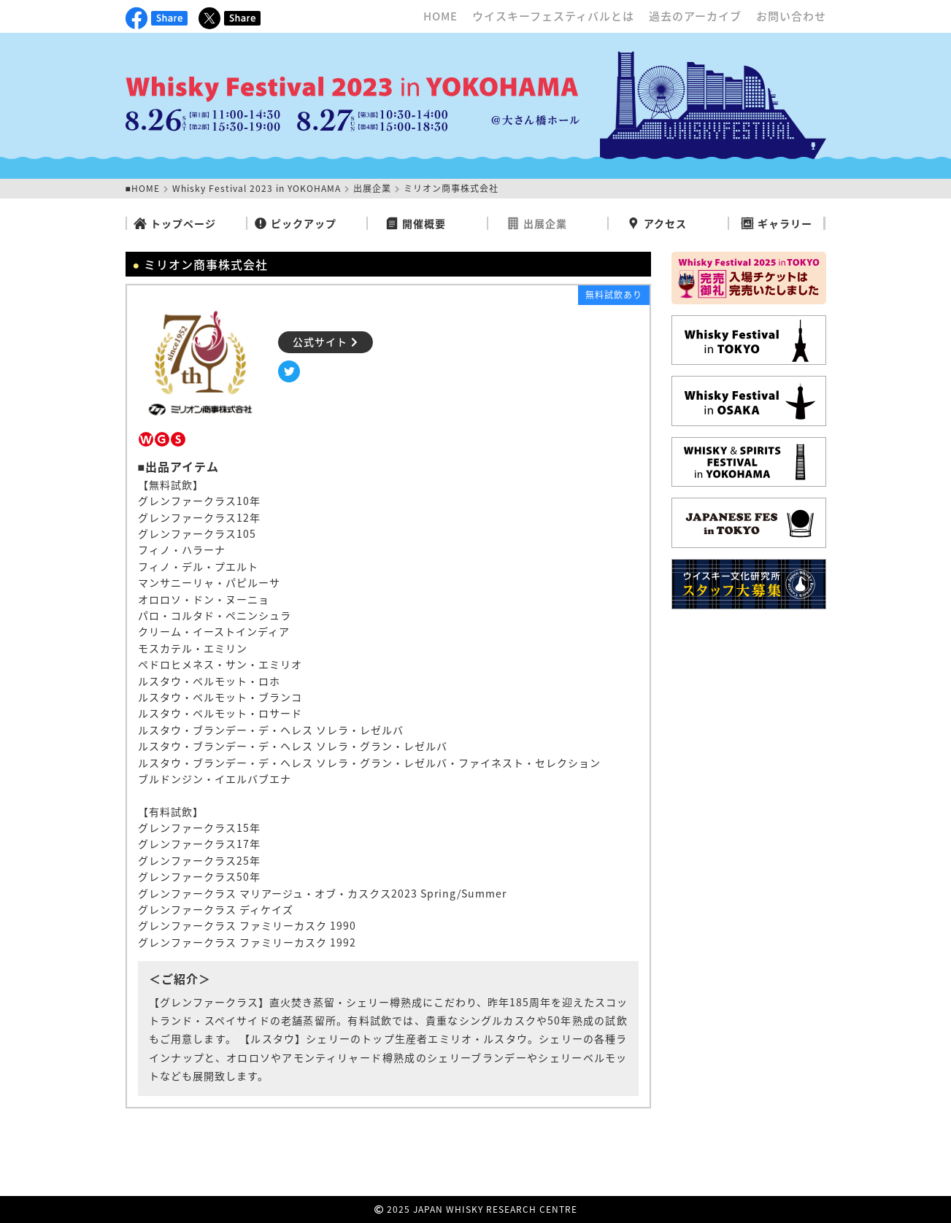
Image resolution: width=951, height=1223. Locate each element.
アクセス (657, 223)
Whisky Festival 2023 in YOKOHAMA (256, 188)
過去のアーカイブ (695, 16)
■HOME (143, 188)
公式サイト (325, 341)
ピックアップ (295, 223)
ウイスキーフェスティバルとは (553, 16)
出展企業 (372, 188)
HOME (440, 16)
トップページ (175, 223)
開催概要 (415, 223)
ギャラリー (776, 223)
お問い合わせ (791, 16)
